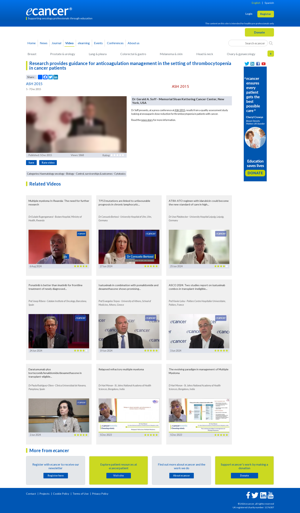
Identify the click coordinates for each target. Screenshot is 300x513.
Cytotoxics (120, 173)
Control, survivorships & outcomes (94, 173)
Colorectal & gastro (133, 54)
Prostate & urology (62, 54)
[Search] (271, 43)
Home (31, 43)
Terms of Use (81, 493)
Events (98, 43)
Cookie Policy (61, 493)
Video (69, 43)
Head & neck (204, 54)
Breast (32, 54)
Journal (56, 43)
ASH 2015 (180, 110)
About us (133, 43)
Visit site (118, 475)
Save (31, 162)
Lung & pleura (98, 54)
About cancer (181, 475)
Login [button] (248, 13)
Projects (44, 493)
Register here (56, 475)
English (256, 2)
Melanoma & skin (171, 54)
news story (147, 119)
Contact (31, 493)
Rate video (48, 162)
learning (84, 43)
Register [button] (265, 13)
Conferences (115, 43)
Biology (70, 173)
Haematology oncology (52, 173)
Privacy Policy (100, 493)
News (43, 43)
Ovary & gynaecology (241, 54)
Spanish (269, 2)
